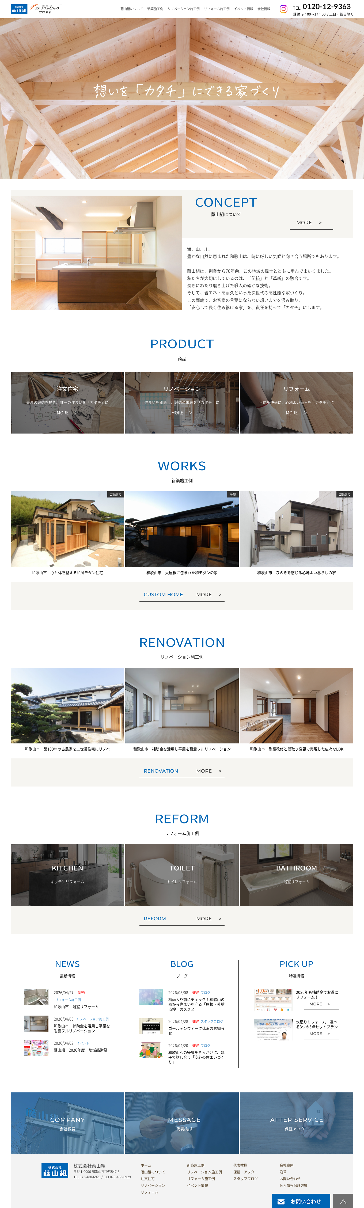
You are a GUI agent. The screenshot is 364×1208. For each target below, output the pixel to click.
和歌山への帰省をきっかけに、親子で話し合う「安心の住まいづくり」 (196, 1057)
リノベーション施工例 (184, 8)
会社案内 (287, 1165)
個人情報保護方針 (294, 1185)
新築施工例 (155, 8)
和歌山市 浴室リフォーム (76, 1007)
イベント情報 (243, 8)
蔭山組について (153, 1172)
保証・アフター (245, 1172)
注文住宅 (148, 1178)
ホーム (146, 1165)
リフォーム (149, 1192)
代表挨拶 (240, 1165)
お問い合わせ (290, 1178)
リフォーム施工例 (217, 8)
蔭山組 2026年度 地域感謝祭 (80, 1050)
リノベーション (153, 1185)
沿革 (283, 1172)
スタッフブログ (245, 1178)
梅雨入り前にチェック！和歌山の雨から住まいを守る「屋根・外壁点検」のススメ (196, 1004)
